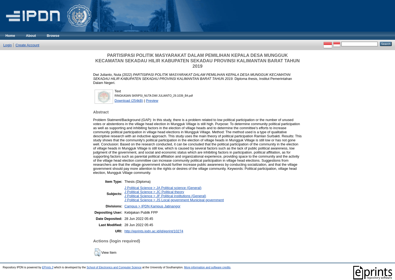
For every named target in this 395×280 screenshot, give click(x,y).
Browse (53, 36)
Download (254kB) (129, 101)
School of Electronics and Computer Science (114, 267)
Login (7, 45)
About (31, 36)
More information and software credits (207, 267)
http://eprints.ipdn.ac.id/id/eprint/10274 (153, 231)
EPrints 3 (47, 267)
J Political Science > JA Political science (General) (162, 188)
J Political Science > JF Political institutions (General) (165, 196)
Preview (152, 101)
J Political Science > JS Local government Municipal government (174, 200)
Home (10, 36)
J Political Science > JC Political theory (154, 192)
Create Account (27, 45)
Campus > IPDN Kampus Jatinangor (152, 206)
